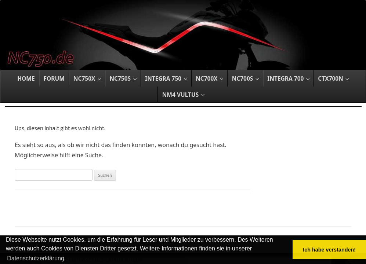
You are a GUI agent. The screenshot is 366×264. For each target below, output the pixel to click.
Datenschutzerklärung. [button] (36, 258)
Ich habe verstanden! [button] (329, 250)
